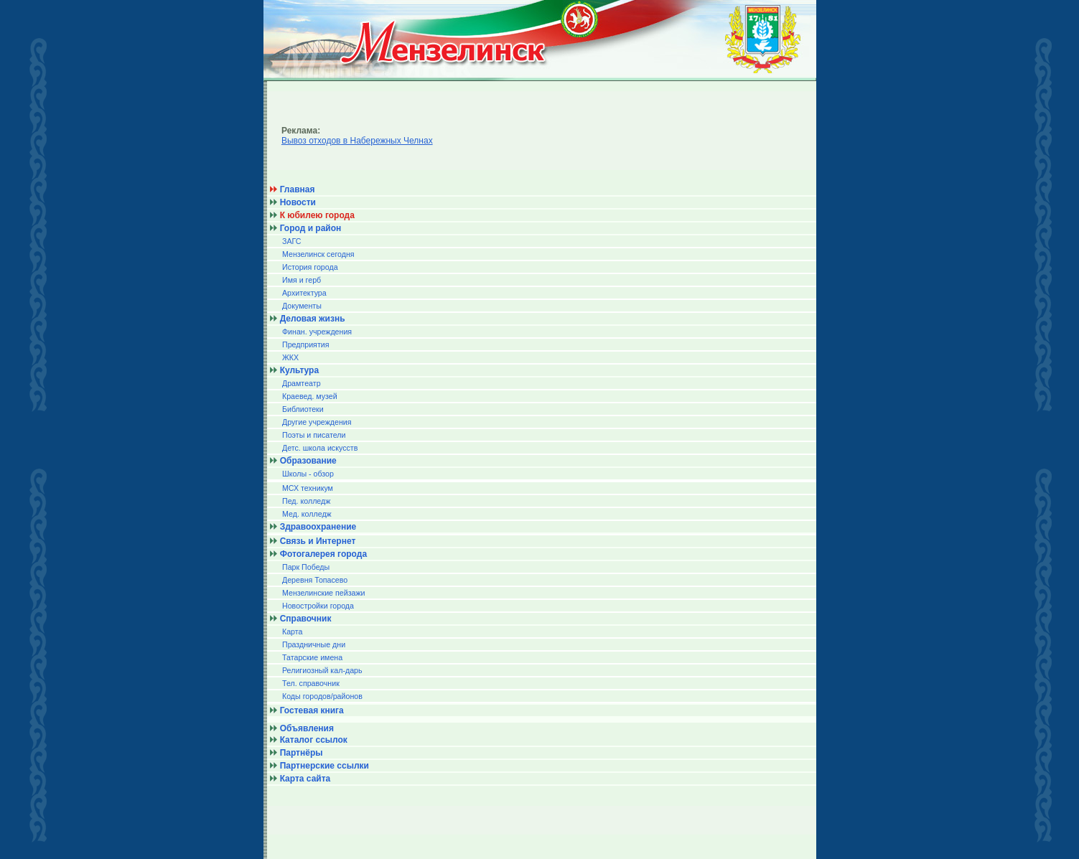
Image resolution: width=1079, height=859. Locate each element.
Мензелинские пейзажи (323, 592)
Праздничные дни (313, 644)
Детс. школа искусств (320, 447)
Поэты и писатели (313, 435)
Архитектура (304, 292)
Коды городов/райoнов (322, 696)
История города (310, 267)
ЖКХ (290, 357)
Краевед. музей (309, 396)
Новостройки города (318, 605)
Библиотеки (303, 409)
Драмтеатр (301, 383)
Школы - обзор (308, 473)
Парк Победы (306, 567)
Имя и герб (301, 280)
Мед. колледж (307, 514)
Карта (292, 631)
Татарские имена (312, 657)
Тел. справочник (311, 683)
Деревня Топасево (314, 580)
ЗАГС (292, 241)
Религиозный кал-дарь (322, 670)
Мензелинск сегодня (318, 254)
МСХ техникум (307, 488)
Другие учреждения (317, 422)
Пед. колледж (306, 501)
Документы (302, 305)
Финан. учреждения (317, 331)
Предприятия (306, 344)
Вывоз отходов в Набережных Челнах (357, 141)
